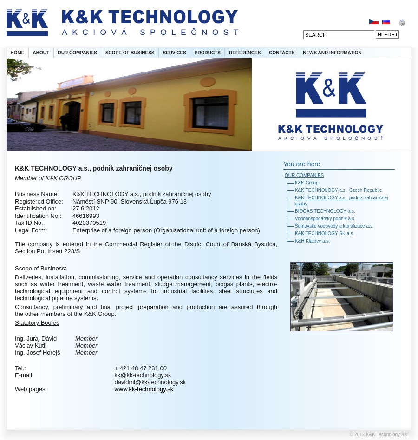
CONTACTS (281, 52)
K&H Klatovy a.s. (312, 240)
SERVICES (174, 52)
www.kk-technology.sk (143, 389)
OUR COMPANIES (77, 52)
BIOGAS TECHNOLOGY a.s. (325, 211)
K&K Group (307, 182)
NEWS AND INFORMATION (332, 52)
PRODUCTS (208, 52)
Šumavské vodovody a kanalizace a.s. (334, 226)
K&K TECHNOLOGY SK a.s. (324, 233)
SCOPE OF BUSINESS (130, 52)
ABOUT (41, 52)
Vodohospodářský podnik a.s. (325, 218)
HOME (18, 52)
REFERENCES (245, 52)
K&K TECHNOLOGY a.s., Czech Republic (338, 190)
